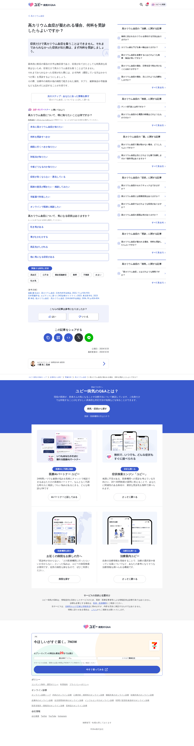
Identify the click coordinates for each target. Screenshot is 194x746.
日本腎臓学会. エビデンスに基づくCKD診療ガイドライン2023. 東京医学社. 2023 (63, 296)
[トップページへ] (97, 629)
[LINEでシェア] (89, 337)
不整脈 (86, 275)
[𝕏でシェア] (78, 337)
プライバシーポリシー (44, 120)
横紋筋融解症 (61, 275)
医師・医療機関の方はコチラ (97, 416)
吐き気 (33, 281)
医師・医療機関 (100, 603)
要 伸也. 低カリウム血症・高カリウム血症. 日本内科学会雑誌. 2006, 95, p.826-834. (64, 298)
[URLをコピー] (48, 337)
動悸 (75, 275)
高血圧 (33, 275)
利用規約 (31, 120)
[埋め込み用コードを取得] (68, 337)
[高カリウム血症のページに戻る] (97, 16)
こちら (94, 610)
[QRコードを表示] (58, 337)
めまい (98, 275)
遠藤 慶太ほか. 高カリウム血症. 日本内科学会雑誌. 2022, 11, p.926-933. (59, 293)
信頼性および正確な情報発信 (77, 606)
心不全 (45, 275)
